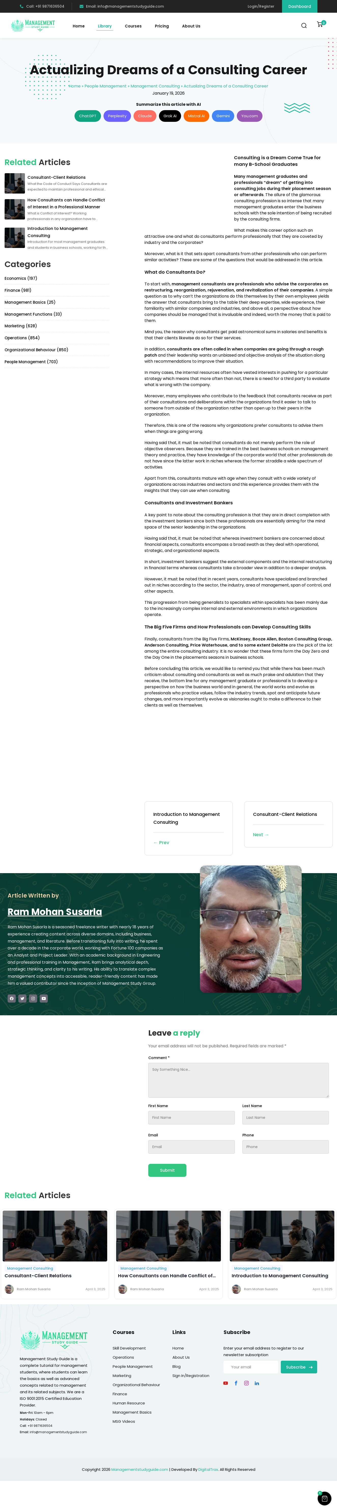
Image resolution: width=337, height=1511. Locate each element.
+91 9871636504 (39, 1426)
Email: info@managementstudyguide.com (122, 6)
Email (153, 1135)
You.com (249, 116)
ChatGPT (87, 116)
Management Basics (132, 1412)
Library (105, 26)
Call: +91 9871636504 (42, 6)
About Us (191, 26)
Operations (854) (22, 338)
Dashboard (299, 6)
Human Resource (129, 1403)
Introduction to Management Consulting (188, 828)
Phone (248, 1135)
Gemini (223, 116)
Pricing (162, 26)
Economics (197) (21, 278)
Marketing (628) (21, 326)
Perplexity (117, 116)
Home (79, 26)
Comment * (159, 1057)
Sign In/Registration (190, 1375)
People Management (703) (31, 361)
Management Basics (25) (30, 302)
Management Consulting (155, 86)
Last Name (252, 1105)
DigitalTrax (208, 1469)
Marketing (122, 1375)
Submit (167, 1170)
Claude (145, 116)
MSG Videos (124, 1421)
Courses (133, 26)
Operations (123, 1357)
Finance (120, 1394)
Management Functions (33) (33, 314)
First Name (158, 1105)
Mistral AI (196, 116)
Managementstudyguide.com (139, 1469)
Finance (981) (18, 290)
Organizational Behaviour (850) (36, 350)
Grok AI (170, 116)
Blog (176, 1366)
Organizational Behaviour (136, 1384)
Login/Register (261, 6)
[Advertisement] (187, 190)
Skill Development (129, 1348)
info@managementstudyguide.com (58, 1432)
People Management (105, 86)
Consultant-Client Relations (288, 825)
